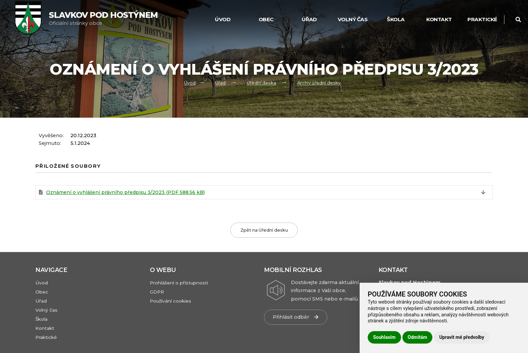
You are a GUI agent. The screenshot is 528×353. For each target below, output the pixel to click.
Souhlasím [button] (384, 337)
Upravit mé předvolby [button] (461, 337)
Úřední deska (261, 82)
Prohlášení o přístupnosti (179, 282)
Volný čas (353, 19)
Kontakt (439, 19)
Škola (396, 19)
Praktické (482, 19)
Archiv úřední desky (318, 82)
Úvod (222, 19)
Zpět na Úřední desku (264, 230)
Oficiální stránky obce (103, 18)
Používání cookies (170, 301)
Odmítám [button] (417, 337)
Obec (266, 19)
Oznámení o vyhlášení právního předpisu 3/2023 (125, 192)
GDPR (157, 292)
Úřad (309, 19)
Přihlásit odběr (296, 317)
